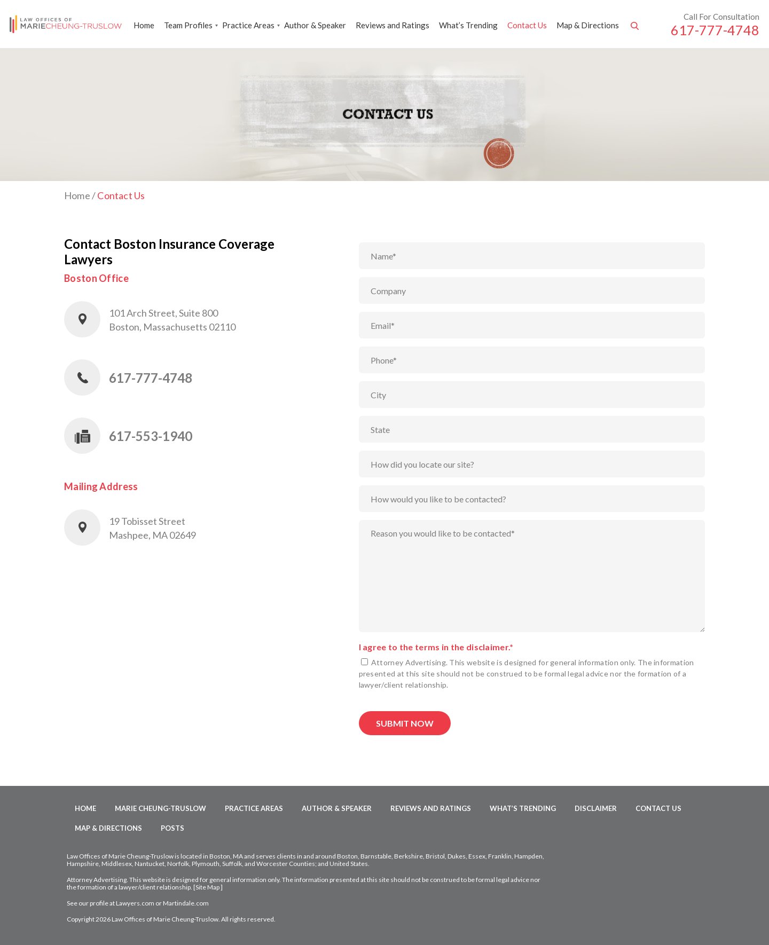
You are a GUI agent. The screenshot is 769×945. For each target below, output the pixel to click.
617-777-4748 (715, 30)
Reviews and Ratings (392, 25)
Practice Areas (248, 25)
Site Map (207, 887)
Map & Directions (587, 25)
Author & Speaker (315, 25)
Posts (172, 828)
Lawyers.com (135, 903)
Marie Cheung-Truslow (160, 808)
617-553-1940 (150, 436)
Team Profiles (188, 25)
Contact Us (527, 25)
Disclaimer (596, 808)
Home (144, 25)
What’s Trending (468, 25)
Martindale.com (186, 903)
